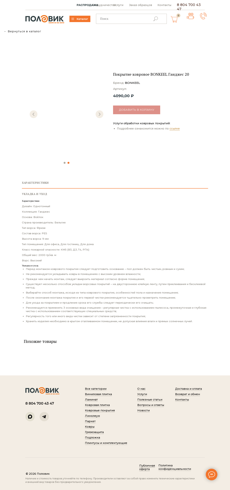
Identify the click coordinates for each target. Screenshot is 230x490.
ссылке (174, 128)
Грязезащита (94, 432)
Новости (143, 410)
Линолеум (92, 416)
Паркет (90, 421)
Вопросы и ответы (150, 405)
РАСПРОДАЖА (87, 5)
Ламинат (91, 399)
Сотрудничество (104, 5)
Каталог (82, 19)
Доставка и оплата (188, 388)
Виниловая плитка (98, 394)
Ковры (89, 426)
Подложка (92, 437)
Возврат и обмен (187, 394)
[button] (203, 16)
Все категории (95, 388)
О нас (141, 388)
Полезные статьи (149, 399)
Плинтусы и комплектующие (106, 443)
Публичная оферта (147, 467)
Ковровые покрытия (100, 410)
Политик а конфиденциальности (174, 467)
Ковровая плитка (97, 405)
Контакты (164, 5)
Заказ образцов (140, 5)
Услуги (118, 5)
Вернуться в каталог (24, 31)
